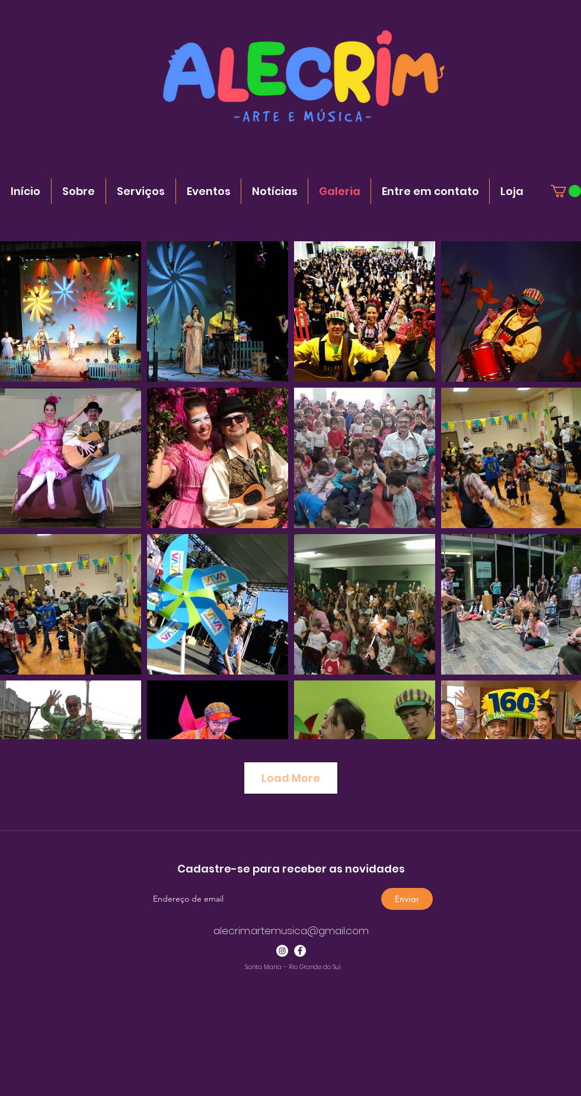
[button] (566, 191)
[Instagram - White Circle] (282, 951)
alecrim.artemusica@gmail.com (291, 931)
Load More (290, 778)
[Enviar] (407, 899)
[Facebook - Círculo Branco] (300, 951)
